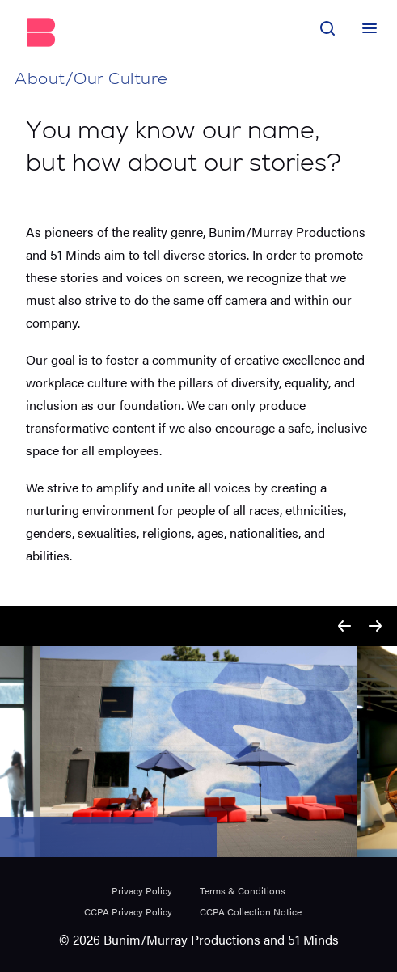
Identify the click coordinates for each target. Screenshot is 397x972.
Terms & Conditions (242, 890)
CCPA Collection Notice (251, 911)
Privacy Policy (142, 890)
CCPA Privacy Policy (128, 911)
